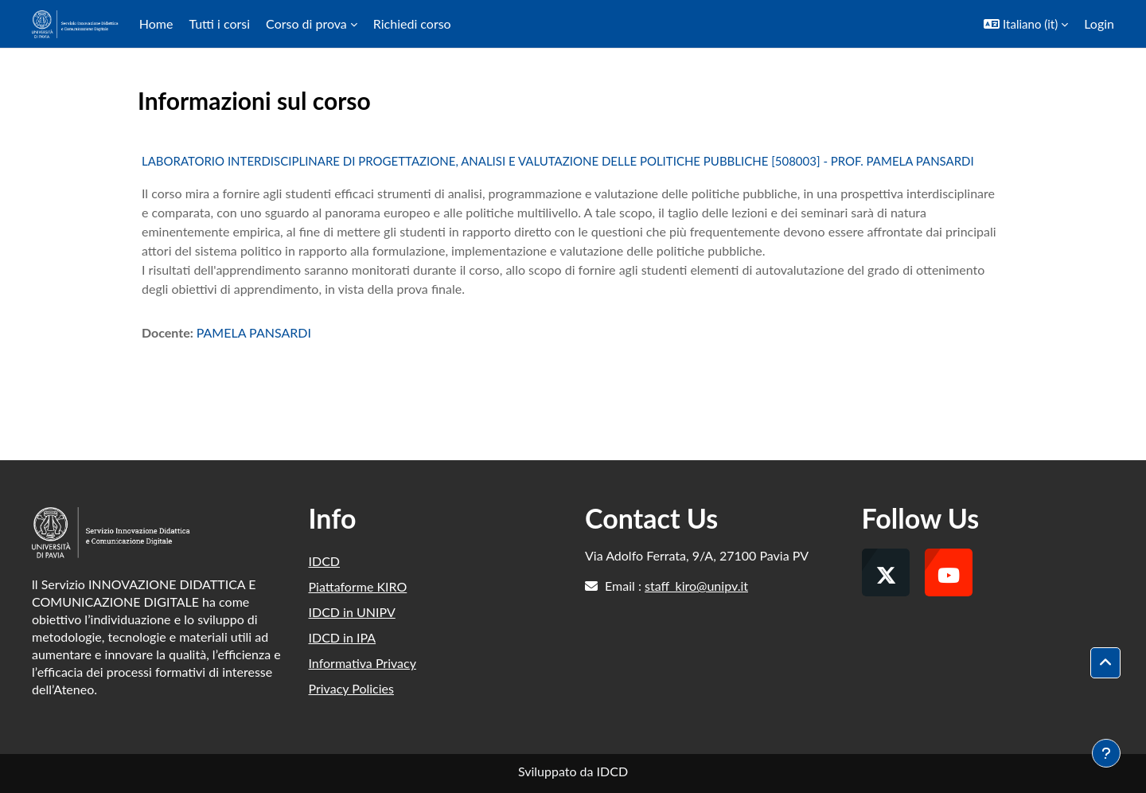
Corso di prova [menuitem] (306, 23)
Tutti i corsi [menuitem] (219, 23)
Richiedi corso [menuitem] (412, 23)
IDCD (325, 560)
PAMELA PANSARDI (254, 332)
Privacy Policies (351, 688)
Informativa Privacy (362, 662)
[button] (1026, 24)
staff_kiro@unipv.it (696, 585)
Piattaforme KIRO (358, 586)
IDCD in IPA (342, 637)
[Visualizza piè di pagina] (1106, 753)
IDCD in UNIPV (352, 611)
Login (1099, 23)
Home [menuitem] (156, 23)
